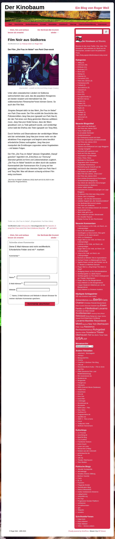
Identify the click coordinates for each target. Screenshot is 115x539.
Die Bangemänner (94, 280)
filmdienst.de (82, 378)
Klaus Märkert (83, 283)
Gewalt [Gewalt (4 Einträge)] (91, 311)
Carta (80, 478)
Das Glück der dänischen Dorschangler (92, 183)
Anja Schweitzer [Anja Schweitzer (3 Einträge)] (83, 296)
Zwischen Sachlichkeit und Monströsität (92, 140)
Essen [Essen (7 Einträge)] (103, 305)
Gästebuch (63, 24)
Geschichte (18, 24)
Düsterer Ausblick (96, 289)
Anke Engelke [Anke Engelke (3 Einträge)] (93, 296)
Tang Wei (42, 228)
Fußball (80, 85)
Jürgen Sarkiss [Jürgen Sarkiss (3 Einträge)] (101, 316)
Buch (79, 72)
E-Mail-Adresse (16, 286)
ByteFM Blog (82, 437)
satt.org (80, 458)
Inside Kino (82, 389)
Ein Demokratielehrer (99, 271)
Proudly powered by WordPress (78, 531)
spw (79, 508)
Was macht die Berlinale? (87, 126)
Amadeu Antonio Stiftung (86, 474)
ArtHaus (80, 355)
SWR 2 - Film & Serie (85, 419)
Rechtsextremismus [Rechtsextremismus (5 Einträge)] (84, 330)
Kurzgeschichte (83, 97)
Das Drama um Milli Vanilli (87, 171)
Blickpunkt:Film (83, 358)
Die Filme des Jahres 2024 (87, 142)
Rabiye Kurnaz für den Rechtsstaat (90, 219)
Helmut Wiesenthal (84, 489)
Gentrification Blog (84, 487)
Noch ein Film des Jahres (87, 153)
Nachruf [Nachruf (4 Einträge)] (85, 324)
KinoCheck (81, 392)
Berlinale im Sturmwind (86, 160)
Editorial (80, 76)
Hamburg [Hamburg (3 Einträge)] (94, 313)
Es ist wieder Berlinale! (86, 133)
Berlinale (81, 69)
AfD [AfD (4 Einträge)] (77, 296)
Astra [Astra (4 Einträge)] (91, 300)
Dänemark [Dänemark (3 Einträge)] (88, 305)
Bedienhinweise (32, 24)
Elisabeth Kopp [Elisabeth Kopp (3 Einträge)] (95, 305)
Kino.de (80, 394)
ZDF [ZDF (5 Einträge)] (85, 339)
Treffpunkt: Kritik (83, 423)
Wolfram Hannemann (85, 426)
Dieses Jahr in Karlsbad (86, 196)
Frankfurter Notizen (84, 442)
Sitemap (73, 24)
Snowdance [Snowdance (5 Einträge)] (91, 332)
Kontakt (43, 24)
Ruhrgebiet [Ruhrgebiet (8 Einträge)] (99, 329)
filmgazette (81, 380)
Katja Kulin (81, 519)
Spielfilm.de (82, 417)
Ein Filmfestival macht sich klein (89, 137)
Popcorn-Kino (82, 106)
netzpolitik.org (83, 496)
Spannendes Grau (84, 210)
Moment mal (82, 99)
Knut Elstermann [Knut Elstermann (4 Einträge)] (87, 318)
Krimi (79, 94)
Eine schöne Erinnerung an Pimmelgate (92, 178)
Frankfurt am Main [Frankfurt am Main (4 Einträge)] (82, 311)
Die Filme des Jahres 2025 (87, 128)
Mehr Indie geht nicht (85, 212)
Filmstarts (81, 385)
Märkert (84, 524)
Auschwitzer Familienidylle (87, 156)
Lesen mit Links (83, 446)
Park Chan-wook (17, 228)
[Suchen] (106, 31)
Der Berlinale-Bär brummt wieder (89, 203)
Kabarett (81, 90)
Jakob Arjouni (96, 274)
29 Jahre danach (88, 230)
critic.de (80, 365)
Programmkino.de (84, 414)
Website (12, 293)
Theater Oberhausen (85, 460)
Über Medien (82, 462)
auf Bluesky (94, 41)
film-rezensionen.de (85, 376)
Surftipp (80, 112)
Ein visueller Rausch (85, 217)
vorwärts (81, 512)
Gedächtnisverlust (84, 135)
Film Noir (48, 226)
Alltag (80, 63)
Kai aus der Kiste (84, 144)
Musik (80, 101)
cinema (80, 360)
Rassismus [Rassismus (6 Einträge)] (89, 326)
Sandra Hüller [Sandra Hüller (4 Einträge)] (81, 332)
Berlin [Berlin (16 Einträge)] (97, 299)
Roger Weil (39, 44)
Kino (29, 226)
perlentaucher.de (84, 453)
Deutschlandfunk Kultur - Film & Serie (91, 367)
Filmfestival (82, 83)
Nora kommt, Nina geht (96, 233)
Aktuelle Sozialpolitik (85, 469)
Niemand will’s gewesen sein (88, 151)
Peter (80, 524)
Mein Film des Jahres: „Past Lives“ (90, 174)
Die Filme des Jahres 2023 (87, 176)
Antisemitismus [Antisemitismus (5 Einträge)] (82, 300)
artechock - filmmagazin (86, 353)
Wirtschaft (81, 117)
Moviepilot (81, 405)
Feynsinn (81, 483)
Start (10, 24)
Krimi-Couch (82, 444)
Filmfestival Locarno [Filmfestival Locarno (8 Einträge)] (96, 308)
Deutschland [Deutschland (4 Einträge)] (101, 303)
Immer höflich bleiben (85, 187)
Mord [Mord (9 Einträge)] (79, 323)
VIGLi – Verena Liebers (86, 526)
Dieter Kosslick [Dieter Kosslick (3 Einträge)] (80, 305)
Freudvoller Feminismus (86, 165)
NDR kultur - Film (84, 408)
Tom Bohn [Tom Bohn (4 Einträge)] (95, 335)
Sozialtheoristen (83, 505)
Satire (80, 110)
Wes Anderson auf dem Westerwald (90, 214)
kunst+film (81, 399)
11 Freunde (82, 433)
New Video (81, 410)
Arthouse (24, 226)
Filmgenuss (82, 383)
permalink (53, 228)
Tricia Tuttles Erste (84, 131)
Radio (80, 108)
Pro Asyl (81, 499)
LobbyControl (82, 494)
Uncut (80, 421)
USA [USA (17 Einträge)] (79, 338)
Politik (80, 103)
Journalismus (82, 87)
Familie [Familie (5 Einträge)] (79, 309)
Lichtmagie (81, 401)
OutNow (80, 412)
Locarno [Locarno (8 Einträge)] (80, 320)
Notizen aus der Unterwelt (87, 451)
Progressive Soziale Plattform (88, 501)
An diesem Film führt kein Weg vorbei (91, 194)
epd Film (81, 369)
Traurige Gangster (84, 149)
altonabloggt (82, 471)
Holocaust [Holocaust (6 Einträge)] (80, 316)
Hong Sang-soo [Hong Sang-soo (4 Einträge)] (91, 316)
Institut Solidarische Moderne (88, 492)
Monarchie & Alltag (84, 448)
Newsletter (52, 24)
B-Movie (81, 67)
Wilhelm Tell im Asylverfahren (96, 258)
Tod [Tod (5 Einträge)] (89, 335)
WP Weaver (102, 531)
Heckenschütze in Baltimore (88, 185)
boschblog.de (82, 435)
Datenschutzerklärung (87, 24)
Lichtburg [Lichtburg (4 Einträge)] (96, 318)
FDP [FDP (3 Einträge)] (83, 308)
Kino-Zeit (81, 396)
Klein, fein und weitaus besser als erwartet (93, 208)
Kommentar (14, 256)
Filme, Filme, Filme (84, 158)
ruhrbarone (82, 503)
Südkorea (35, 228)
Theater (80, 115)
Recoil (80, 455)
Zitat (79, 119)
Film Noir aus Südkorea (86, 205)
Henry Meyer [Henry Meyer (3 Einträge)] (101, 313)
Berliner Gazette (83, 476)
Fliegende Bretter (84, 485)
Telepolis (81, 510)
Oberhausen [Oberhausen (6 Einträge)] (103, 324)
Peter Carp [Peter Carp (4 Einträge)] (80, 327)
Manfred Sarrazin (93, 264)
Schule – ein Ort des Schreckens (89, 199)
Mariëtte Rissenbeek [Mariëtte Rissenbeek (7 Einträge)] (95, 320)
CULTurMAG (82, 440)
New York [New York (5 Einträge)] (92, 324)
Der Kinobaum (24, 7)
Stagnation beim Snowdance (88, 162)
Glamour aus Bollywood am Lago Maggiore (93, 146)
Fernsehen (81, 78)
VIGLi (80, 237)
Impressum (102, 24)
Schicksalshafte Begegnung (88, 180)
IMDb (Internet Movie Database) (89, 387)
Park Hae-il (27, 228)
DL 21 (80, 480)
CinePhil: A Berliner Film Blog (88, 362)
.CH (84, 412)
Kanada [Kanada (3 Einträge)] (78, 318)
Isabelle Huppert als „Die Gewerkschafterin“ (93, 201)
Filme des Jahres (84, 81)
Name (12, 280)
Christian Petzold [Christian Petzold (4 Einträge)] (90, 303)
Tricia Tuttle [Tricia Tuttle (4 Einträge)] (103, 335)
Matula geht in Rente (98, 260)
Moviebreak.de (83, 403)
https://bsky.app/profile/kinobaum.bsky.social (91, 55)
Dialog (80, 74)
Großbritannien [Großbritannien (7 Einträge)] (83, 313)
